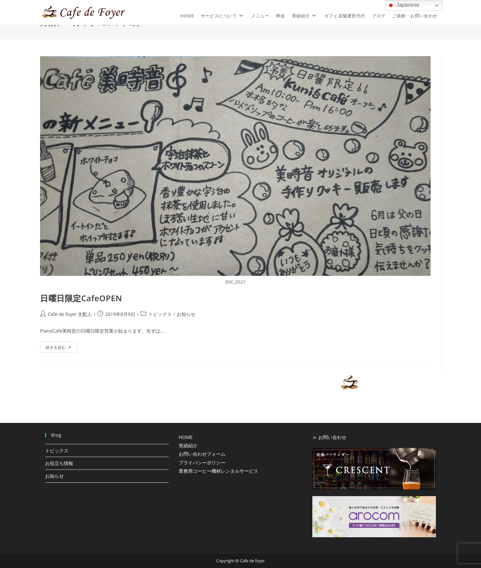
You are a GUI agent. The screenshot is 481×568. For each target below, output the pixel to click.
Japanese (403, 5)
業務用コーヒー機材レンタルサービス (218, 471)
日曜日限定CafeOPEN (81, 298)
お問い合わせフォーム (202, 454)
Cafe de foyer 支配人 (70, 314)
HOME (186, 437)
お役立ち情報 (59, 463)
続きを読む (61, 348)
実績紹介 (188, 445)
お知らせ (186, 314)
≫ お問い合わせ (329, 437)
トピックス (160, 314)
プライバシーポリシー (202, 462)
